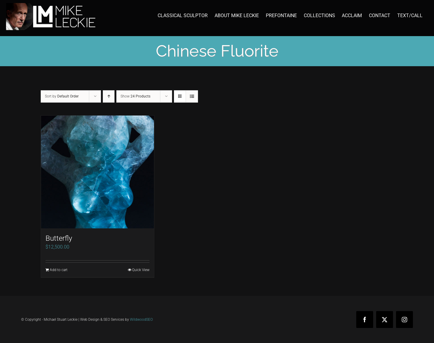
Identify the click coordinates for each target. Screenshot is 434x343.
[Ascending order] (109, 96)
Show (135, 96)
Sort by (62, 96)
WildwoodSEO (141, 319)
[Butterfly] (97, 172)
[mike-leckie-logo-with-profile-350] (51, 5)
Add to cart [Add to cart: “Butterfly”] (59, 270)
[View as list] (192, 96)
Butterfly (59, 238)
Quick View (140, 270)
